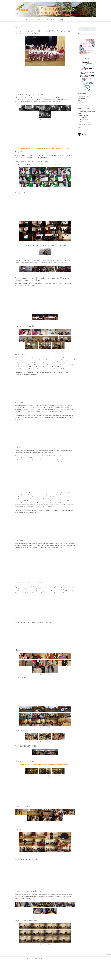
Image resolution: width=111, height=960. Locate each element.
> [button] (93, 46)
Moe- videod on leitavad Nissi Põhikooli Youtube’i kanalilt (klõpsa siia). (45, 148)
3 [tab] (88, 58)
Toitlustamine (25, 1)
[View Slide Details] (87, 46)
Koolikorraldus (36, 19)
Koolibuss (37, 1)
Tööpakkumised (44, 1)
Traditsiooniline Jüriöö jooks (85, 122)
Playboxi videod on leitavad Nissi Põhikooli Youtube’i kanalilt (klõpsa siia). (45, 764)
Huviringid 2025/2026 (83, 96)
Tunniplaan (17, 1)
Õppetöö (45, 19)
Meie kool (25, 19)
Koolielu (53, 19)
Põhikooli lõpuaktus (83, 119)
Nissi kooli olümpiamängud (84, 124)
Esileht (18, 19)
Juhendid (32, 1)
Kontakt (61, 19)
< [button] (81, 46)
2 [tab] (87, 58)
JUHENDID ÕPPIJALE (83, 105)
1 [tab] (85, 58)
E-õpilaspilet (81, 102)
